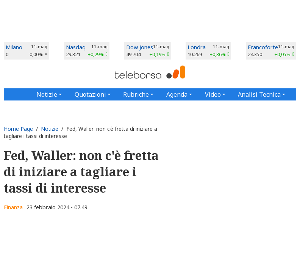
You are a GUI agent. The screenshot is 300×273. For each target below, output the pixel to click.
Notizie (49, 128)
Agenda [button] (177, 94)
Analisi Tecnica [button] (259, 94)
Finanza (13, 207)
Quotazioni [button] (90, 94)
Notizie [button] (46, 94)
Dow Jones (139, 47)
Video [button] (213, 94)
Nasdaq (76, 47)
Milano (14, 47)
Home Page (18, 128)
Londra (197, 47)
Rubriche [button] (136, 94)
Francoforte (263, 47)
